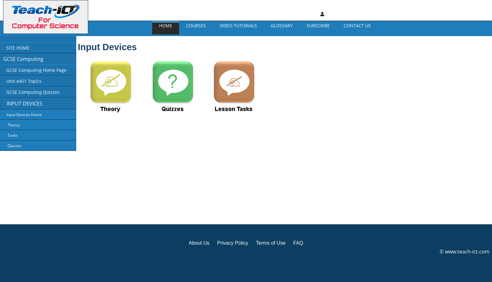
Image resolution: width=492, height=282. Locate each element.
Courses (196, 26)
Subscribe (318, 26)
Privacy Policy (233, 243)
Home (165, 26)
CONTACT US (357, 26)
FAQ (298, 243)
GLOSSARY (282, 26)
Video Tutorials (238, 26)
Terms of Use (271, 243)
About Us (199, 243)
